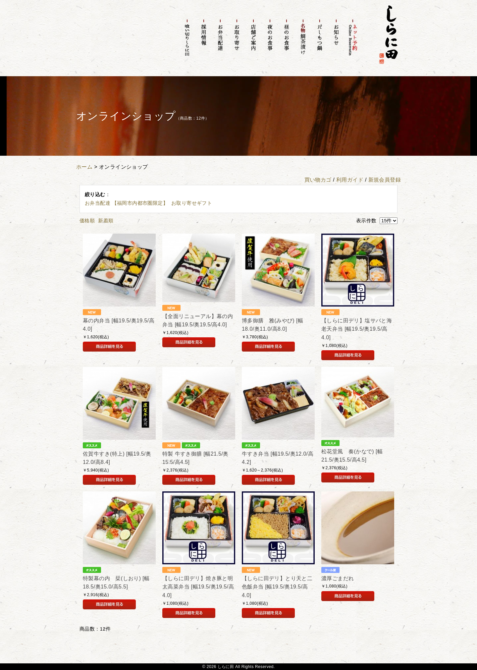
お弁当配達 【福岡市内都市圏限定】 (126, 203)
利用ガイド (349, 180)
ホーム (84, 167)
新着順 (105, 220)
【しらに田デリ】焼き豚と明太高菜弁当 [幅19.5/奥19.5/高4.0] (198, 587)
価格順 (87, 220)
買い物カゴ (318, 180)
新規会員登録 (384, 180)
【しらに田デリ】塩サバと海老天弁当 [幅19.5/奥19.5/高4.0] (356, 329)
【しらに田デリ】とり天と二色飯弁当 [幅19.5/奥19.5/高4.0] (277, 587)
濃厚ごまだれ (337, 578)
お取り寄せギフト (191, 203)
